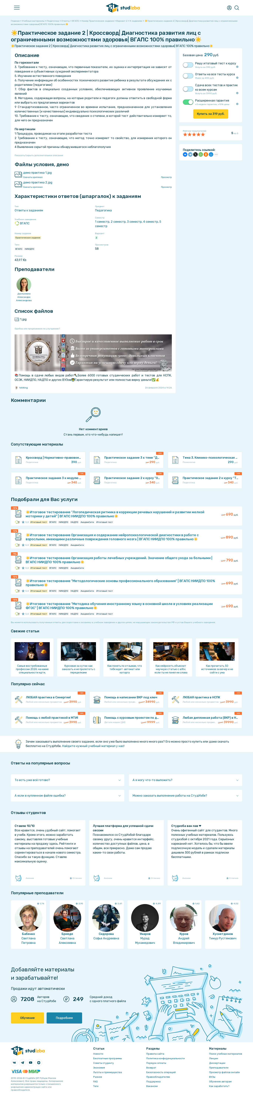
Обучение (27, 1018)
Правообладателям (158, 1077)
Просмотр (166, 177)
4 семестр (150, 221)
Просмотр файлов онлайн (224, 1072)
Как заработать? (219, 1086)
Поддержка (153, 1081)
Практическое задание (27, 237)
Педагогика (103, 210)
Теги (95, 1086)
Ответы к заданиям (29, 210)
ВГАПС (22, 223)
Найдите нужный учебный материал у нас (93, 746)
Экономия (99, 1067)
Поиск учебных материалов (225, 1053)
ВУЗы (212, 1077)
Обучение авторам (220, 1081)
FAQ (95, 1081)
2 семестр (118, 221)
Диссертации (217, 1063)
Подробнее (64, 1018)
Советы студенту (103, 1063)
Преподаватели (218, 1067)
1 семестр (102, 221)
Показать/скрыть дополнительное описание (39, 155)
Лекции (213, 1058)
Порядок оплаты (156, 1063)
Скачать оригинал (33, 177)
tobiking (21, 388)
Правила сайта (155, 1053)
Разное (97, 1077)
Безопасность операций (161, 1072)
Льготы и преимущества (107, 1072)
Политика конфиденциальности (165, 1058)
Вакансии (152, 1086)
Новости (98, 1053)
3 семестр (134, 221)
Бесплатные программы (107, 1058)
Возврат (151, 1067)
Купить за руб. (211, 114)
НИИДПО (29, 249)
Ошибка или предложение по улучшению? (37, 328)
